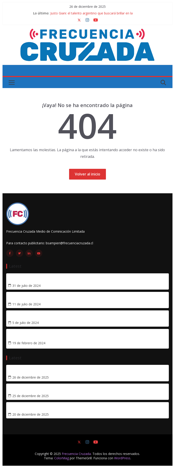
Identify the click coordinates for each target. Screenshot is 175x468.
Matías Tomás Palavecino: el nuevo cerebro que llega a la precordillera (68, 390)
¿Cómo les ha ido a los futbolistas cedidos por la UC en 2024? (60, 298)
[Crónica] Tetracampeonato (32, 337)
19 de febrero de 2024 (28, 343)
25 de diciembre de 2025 (30, 396)
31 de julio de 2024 (26, 286)
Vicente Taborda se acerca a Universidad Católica (50, 279)
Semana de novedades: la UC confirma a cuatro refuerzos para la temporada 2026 (78, 408)
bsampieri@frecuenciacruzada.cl (69, 243)
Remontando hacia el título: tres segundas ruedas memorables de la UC (70, 317)
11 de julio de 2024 (26, 304)
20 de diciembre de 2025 (30, 414)
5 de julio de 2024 (25, 323)
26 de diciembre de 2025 (30, 377)
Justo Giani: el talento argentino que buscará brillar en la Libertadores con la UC (76, 371)
